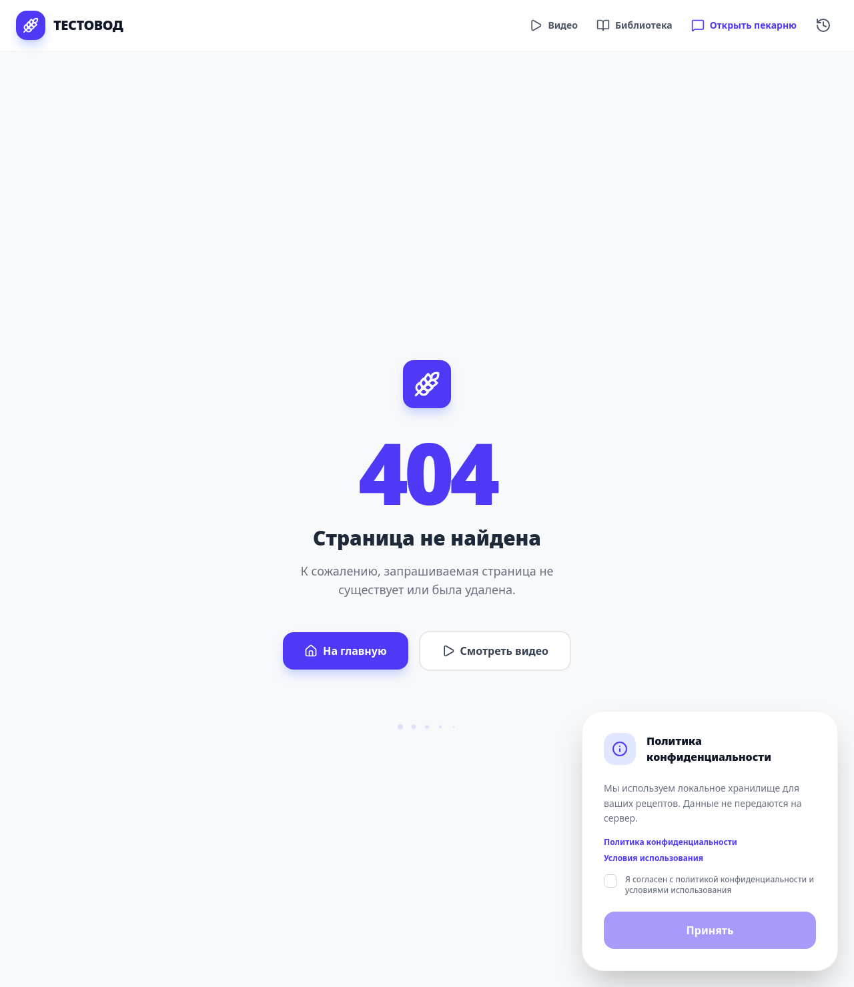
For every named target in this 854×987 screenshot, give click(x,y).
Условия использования (653, 858)
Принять (710, 930)
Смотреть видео (495, 651)
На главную (345, 651)
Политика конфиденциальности (670, 842)
